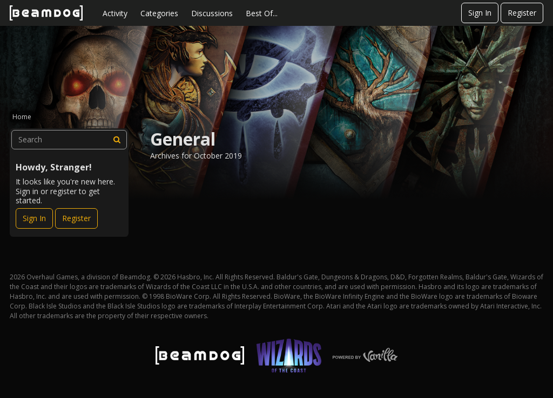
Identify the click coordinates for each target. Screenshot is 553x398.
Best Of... (262, 13)
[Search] (117, 139)
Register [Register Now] (76, 218)
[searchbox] (69, 139)
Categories (159, 13)
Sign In (479, 13)
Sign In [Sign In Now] (34, 218)
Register (522, 13)
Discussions (212, 13)
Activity (115, 13)
